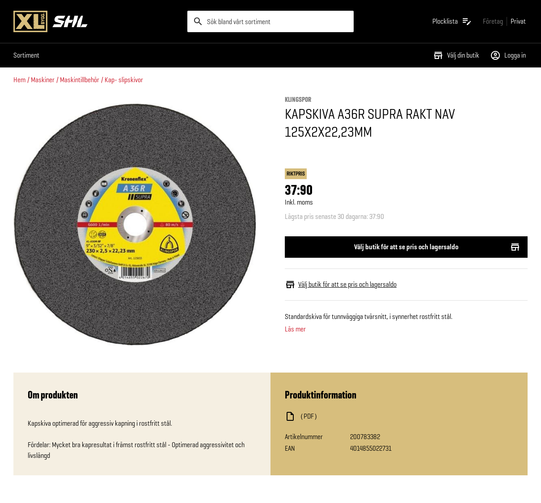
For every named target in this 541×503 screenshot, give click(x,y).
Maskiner (43, 79)
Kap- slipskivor (124, 79)
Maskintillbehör (79, 79)
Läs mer (295, 329)
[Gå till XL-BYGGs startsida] (96, 21)
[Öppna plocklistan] (452, 21)
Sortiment (26, 55)
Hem (19, 79)
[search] (270, 21)
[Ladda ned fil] (374, 416)
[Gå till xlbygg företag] (493, 21)
